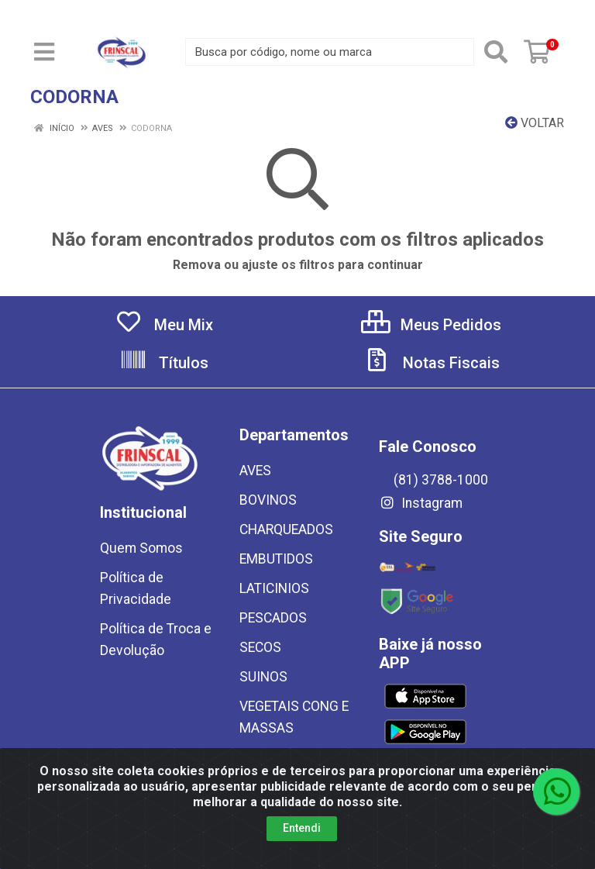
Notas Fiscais (431, 362)
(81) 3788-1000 (433, 480)
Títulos (163, 362)
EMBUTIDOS (276, 559)
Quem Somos (141, 548)
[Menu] (44, 52)
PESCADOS (273, 618)
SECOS (260, 647)
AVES (255, 470)
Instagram (421, 503)
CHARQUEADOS (286, 529)
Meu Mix (164, 325)
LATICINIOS (274, 588)
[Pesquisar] (496, 52)
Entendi (302, 828)
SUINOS (263, 677)
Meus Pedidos (431, 325)
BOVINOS (268, 500)
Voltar (534, 123)
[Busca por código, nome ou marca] (329, 52)
